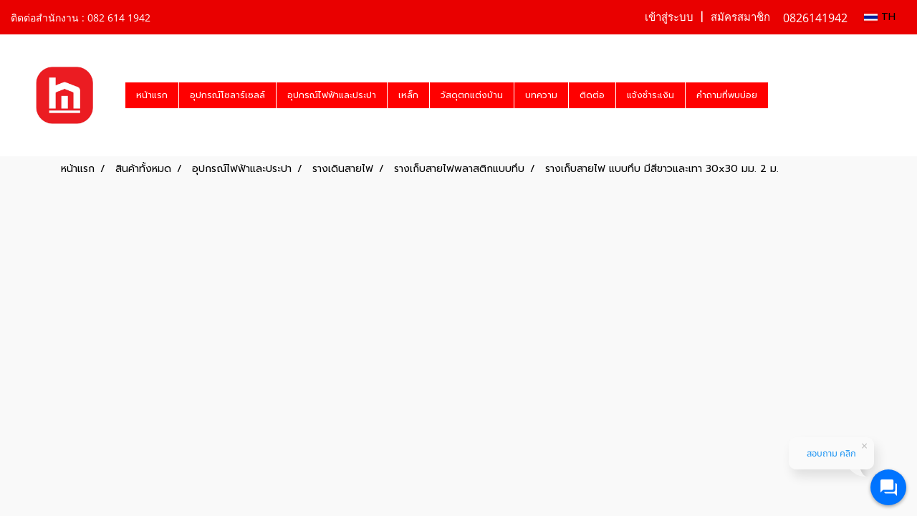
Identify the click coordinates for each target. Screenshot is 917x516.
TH (880, 16)
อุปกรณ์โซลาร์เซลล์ (227, 95)
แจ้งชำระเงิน (650, 95)
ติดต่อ (592, 95)
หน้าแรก (152, 95)
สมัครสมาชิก (740, 17)
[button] (781, 95)
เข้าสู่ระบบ (669, 17)
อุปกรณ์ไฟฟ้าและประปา (331, 95)
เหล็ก (408, 95)
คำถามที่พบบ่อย (726, 95)
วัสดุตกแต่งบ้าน (472, 95)
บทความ (541, 95)
